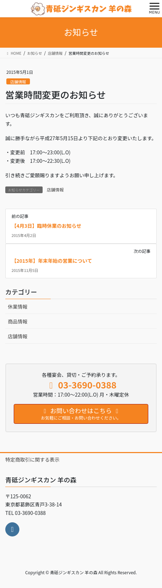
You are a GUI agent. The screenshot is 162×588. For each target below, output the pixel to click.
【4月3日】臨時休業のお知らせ (46, 225)
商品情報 (17, 321)
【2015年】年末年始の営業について (52, 260)
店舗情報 (18, 81)
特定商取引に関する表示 (32, 459)
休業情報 (17, 306)
